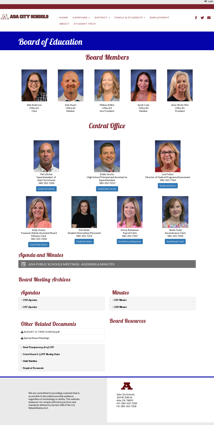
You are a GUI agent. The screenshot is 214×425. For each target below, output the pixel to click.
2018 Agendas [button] (29, 300)
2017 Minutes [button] (119, 300)
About (64, 23)
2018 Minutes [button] (119, 307)
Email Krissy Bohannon (130, 241)
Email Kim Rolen (84, 241)
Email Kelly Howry (38, 244)
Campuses (81, 17)
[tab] (62, 300)
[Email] (209, 17)
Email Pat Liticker (46, 188)
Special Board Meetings (35, 337)
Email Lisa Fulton (168, 185)
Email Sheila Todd (175, 241)
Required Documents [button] (32, 368)
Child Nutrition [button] (29, 361)
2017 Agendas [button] (29, 307)
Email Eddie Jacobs (107, 188)
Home (63, 17)
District (102, 17)
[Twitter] (202, 17)
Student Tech (85, 23)
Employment (159, 17)
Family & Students (130, 17)
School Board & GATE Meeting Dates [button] (40, 354)
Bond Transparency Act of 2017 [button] (37, 347)
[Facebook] (196, 17)
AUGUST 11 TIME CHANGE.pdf (40, 331)
